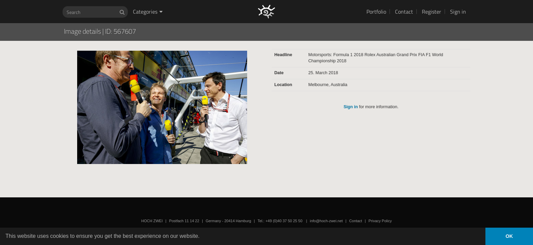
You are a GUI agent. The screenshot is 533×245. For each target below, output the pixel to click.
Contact (404, 11)
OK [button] (509, 236)
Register (431, 11)
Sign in (458, 11)
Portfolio (376, 11)
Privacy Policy (380, 221)
